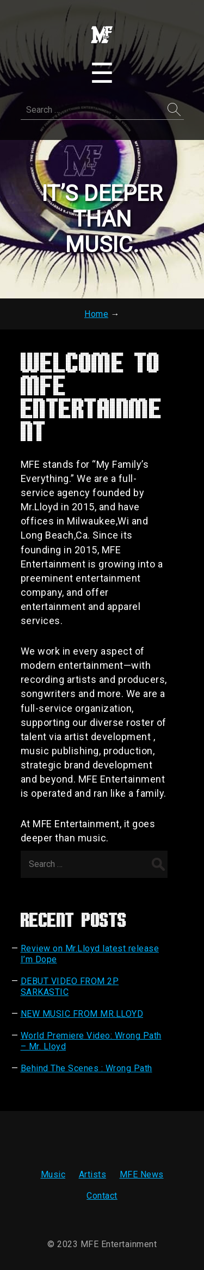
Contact (102, 1195)
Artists (93, 1174)
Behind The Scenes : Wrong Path (86, 1068)
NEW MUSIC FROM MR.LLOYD (82, 1014)
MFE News (142, 1174)
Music (53, 1174)
